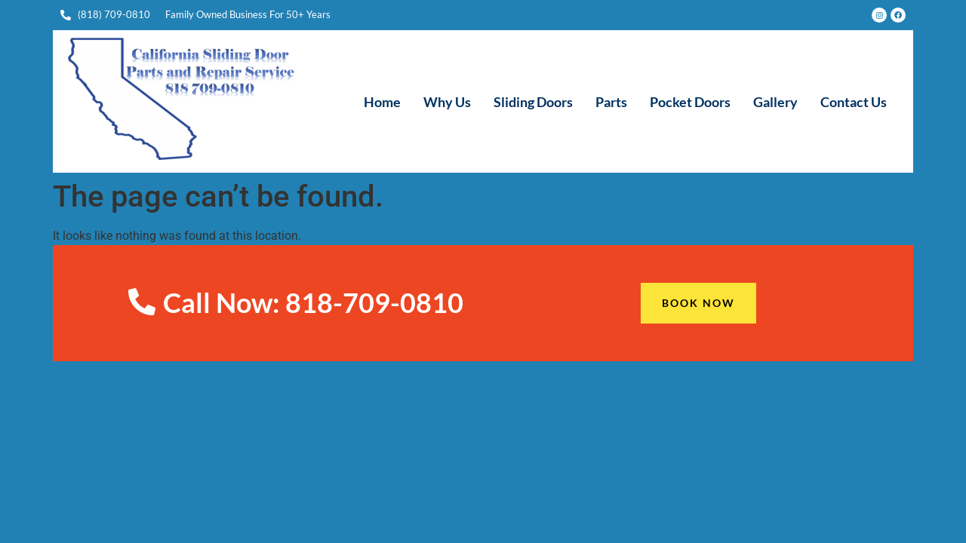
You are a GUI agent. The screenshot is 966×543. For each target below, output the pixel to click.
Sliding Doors (533, 102)
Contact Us (853, 102)
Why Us (447, 102)
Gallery (775, 102)
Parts (611, 102)
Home (382, 102)
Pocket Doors (690, 102)
